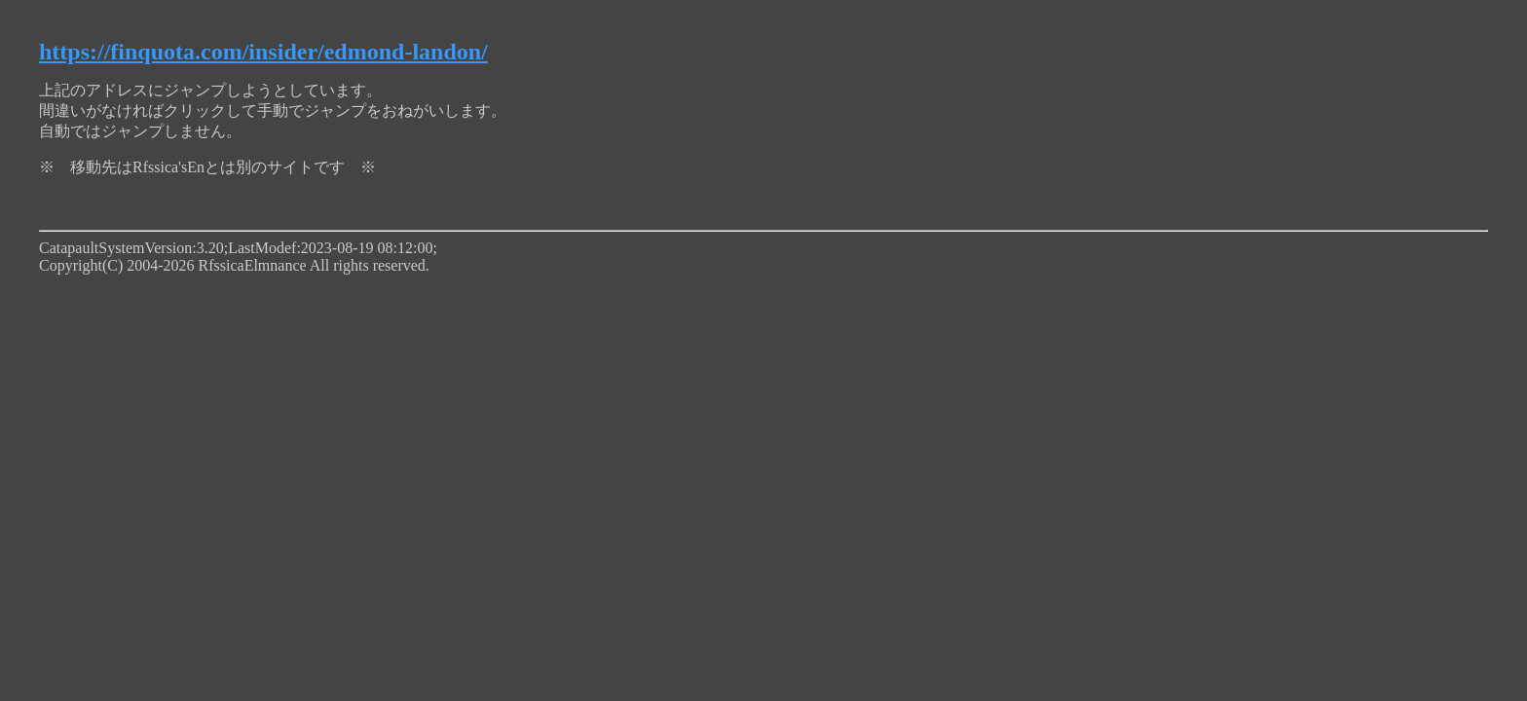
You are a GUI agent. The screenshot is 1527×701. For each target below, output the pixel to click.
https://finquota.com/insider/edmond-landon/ (263, 51)
